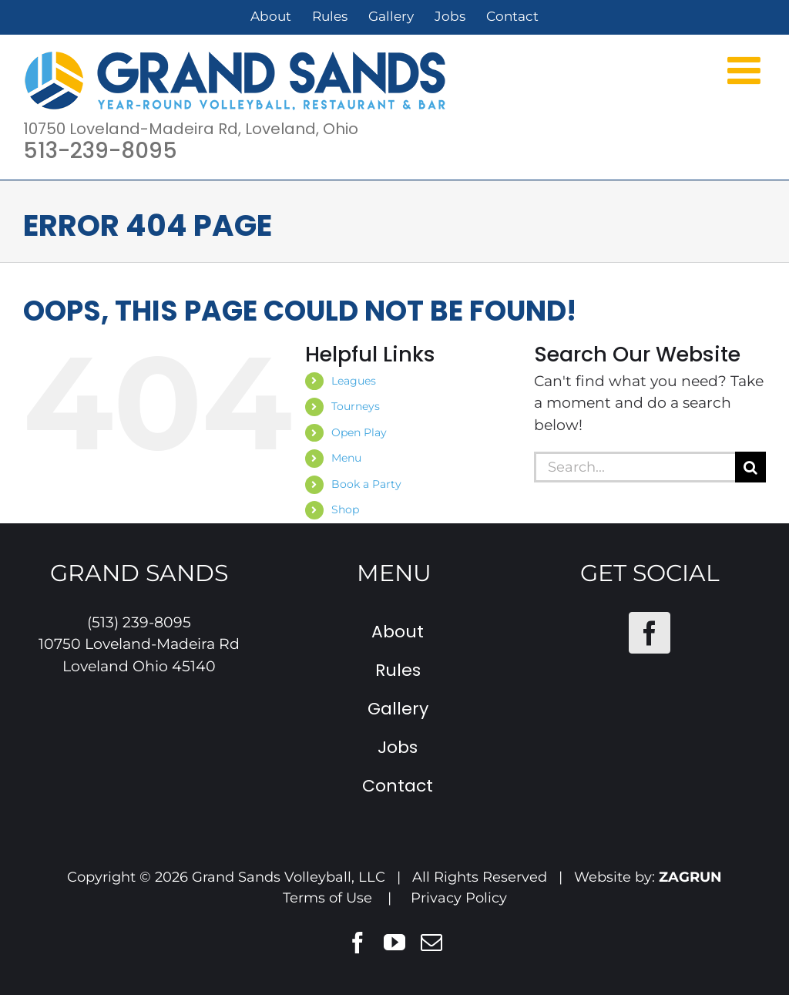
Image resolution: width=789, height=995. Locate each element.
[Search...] (634, 467)
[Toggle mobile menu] (746, 69)
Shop (345, 509)
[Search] (750, 467)
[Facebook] (649, 633)
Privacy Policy (459, 897)
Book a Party (366, 484)
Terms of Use (327, 897)
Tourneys (355, 406)
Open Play (359, 432)
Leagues (353, 381)
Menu (346, 458)
